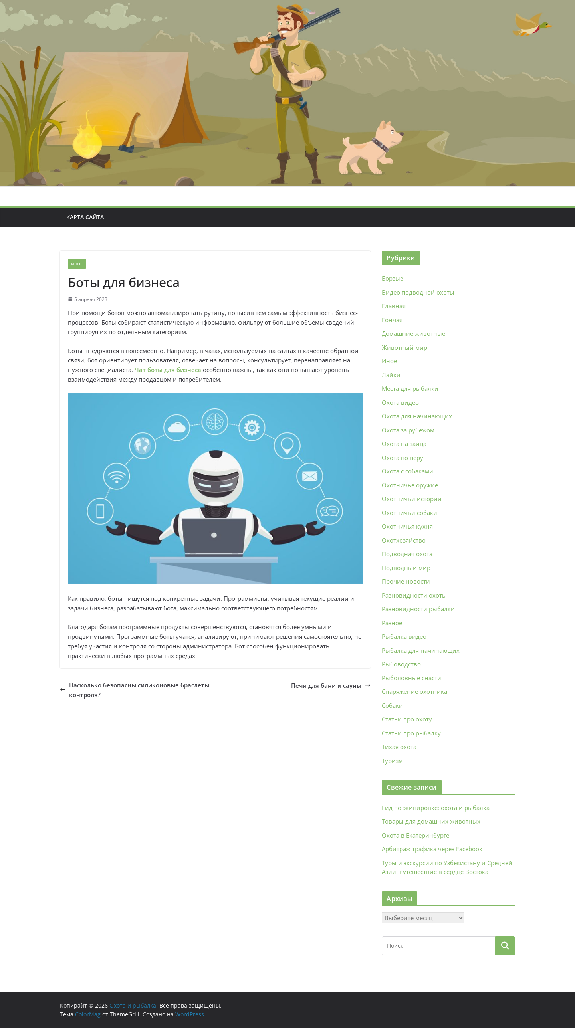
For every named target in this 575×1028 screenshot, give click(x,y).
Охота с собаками (407, 471)
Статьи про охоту (407, 719)
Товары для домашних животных (431, 821)
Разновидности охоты (414, 595)
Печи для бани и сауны (331, 685)
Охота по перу (402, 458)
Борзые (392, 278)
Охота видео (400, 402)
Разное (392, 623)
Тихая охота (399, 747)
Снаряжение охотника (414, 691)
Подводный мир (406, 568)
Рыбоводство (401, 664)
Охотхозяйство (404, 540)
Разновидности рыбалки (418, 609)
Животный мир (404, 347)
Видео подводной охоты (418, 292)
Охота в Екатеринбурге (415, 835)
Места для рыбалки (410, 388)
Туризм (392, 761)
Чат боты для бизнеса (168, 370)
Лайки (391, 375)
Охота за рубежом (408, 430)
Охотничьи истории (412, 499)
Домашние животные (413, 333)
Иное (77, 264)
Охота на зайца (404, 444)
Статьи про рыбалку (411, 733)
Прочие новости (406, 581)
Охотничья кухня (407, 526)
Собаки (392, 705)
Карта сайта (85, 217)
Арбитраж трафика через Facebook (432, 849)
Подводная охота (407, 554)
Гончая (392, 320)
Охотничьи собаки (409, 513)
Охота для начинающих (417, 416)
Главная (394, 306)
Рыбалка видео (404, 636)
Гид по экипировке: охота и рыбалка (436, 808)
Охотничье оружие (410, 485)
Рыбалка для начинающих (421, 650)
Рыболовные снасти (411, 678)
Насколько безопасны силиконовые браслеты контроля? (134, 690)
